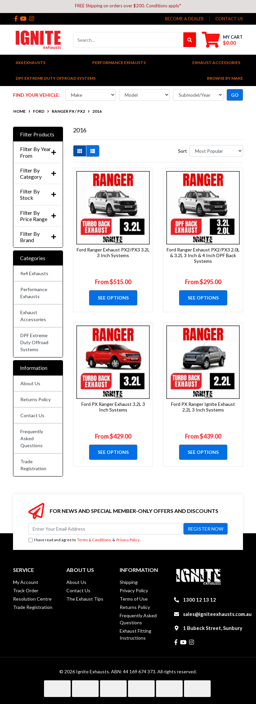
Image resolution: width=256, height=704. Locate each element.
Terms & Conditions (94, 540)
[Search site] (189, 39)
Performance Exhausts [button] (119, 62)
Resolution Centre (32, 599)
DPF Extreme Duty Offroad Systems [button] (56, 78)
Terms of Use (134, 599)
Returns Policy (35, 399)
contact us (229, 18)
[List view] (92, 151)
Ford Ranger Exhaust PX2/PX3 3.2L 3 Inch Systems (113, 252)
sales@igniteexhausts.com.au (217, 614)
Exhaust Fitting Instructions (135, 634)
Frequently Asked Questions (31, 438)
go (235, 95)
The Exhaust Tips (84, 599)
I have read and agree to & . (84, 540)
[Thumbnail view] (79, 151)
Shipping (129, 582)
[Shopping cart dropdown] (222, 40)
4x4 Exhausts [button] (30, 62)
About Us (30, 383)
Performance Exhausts (33, 292)
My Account (25, 582)
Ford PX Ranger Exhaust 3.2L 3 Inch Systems (113, 407)
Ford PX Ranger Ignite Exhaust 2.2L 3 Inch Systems (203, 407)
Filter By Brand (38, 236)
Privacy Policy (128, 540)
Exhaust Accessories (33, 315)
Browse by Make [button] (225, 78)
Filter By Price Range (38, 215)
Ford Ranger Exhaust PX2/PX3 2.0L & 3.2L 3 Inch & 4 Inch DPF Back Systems (203, 255)
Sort (182, 151)
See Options (113, 297)
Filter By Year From (38, 152)
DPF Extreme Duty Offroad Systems (34, 342)
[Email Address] (105, 529)
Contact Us (32, 415)
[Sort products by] (216, 151)
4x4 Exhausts (34, 273)
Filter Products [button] (37, 134)
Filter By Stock (38, 194)
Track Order (25, 590)
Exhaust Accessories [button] (216, 62)
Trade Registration (33, 465)
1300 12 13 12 (199, 600)
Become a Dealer (184, 18)
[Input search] (128, 39)
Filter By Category (38, 173)
